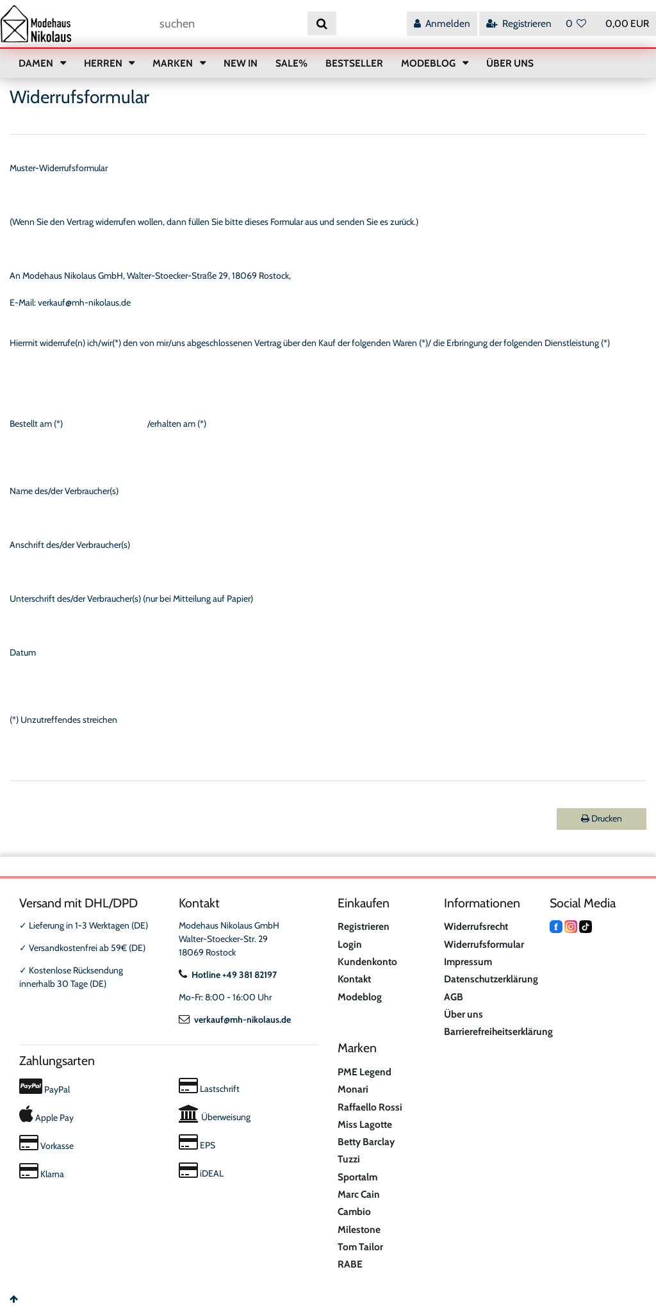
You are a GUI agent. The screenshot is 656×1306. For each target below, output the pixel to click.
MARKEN (173, 63)
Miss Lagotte (365, 1124)
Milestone (359, 1229)
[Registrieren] (519, 23)
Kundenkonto (367, 961)
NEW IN (241, 63)
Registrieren (364, 926)
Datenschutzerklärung (491, 979)
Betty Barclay (366, 1142)
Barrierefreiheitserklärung (498, 1031)
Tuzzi (349, 1159)
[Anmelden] (442, 23)
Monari (353, 1089)
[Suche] (322, 23)
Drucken (601, 818)
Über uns (463, 1014)
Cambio (354, 1211)
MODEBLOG (429, 63)
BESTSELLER (354, 63)
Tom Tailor (360, 1247)
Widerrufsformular (484, 944)
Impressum (468, 961)
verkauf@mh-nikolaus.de (235, 1019)
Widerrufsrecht (476, 926)
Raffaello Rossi (370, 1107)
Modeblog (360, 997)
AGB (453, 997)
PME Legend (364, 1072)
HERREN (104, 63)
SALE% (291, 63)
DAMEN (37, 63)
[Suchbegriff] (229, 23)
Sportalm (357, 1177)
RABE (350, 1264)
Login (350, 944)
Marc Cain (359, 1194)
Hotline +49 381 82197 (228, 974)
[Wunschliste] (576, 23)
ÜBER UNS (510, 63)
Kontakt (354, 979)
